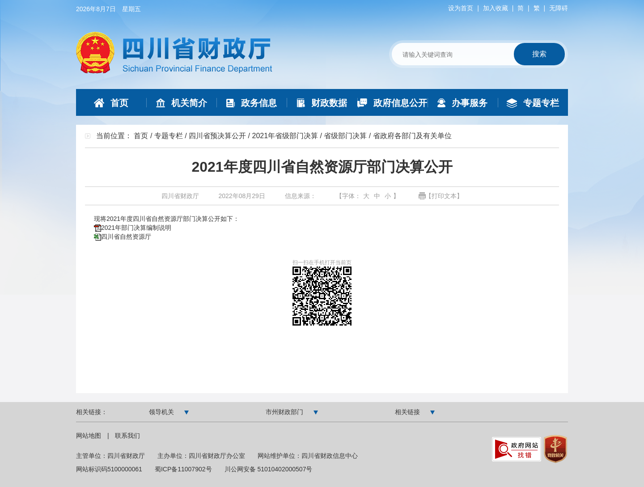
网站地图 (89, 435)
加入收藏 (495, 8)
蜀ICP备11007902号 (183, 469)
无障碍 (558, 8)
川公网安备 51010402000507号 (269, 469)
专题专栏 (168, 136)
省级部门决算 (345, 136)
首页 (141, 136)
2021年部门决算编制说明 (136, 227)
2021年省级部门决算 (285, 136)
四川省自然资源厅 (126, 236)
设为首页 (460, 8)
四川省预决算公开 (217, 136)
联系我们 (127, 435)
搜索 (539, 54)
